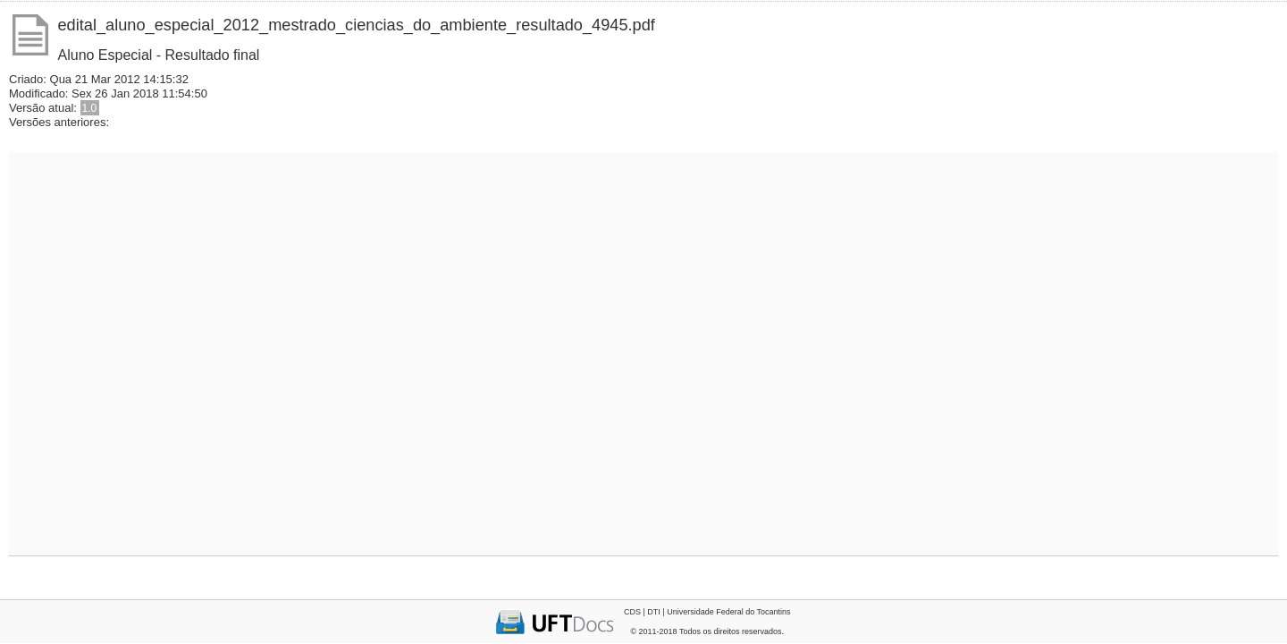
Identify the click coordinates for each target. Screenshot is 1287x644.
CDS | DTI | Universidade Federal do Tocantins (707, 611)
